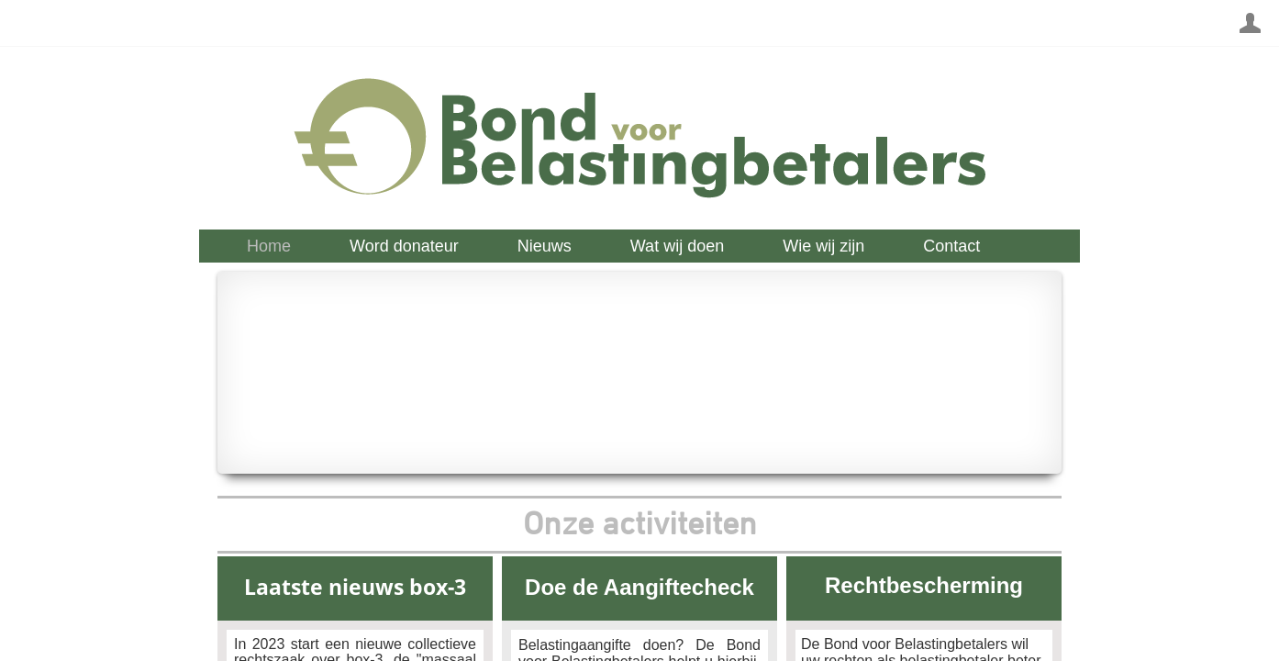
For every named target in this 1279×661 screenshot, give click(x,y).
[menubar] (648, 246)
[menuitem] (268, 246)
